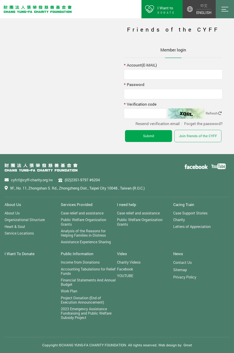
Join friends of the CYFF (198, 136)
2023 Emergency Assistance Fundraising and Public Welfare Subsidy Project (86, 313)
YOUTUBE (125, 275)
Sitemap (180, 269)
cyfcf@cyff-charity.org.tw (32, 179)
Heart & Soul (15, 226)
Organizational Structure (25, 219)
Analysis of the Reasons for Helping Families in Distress (83, 233)
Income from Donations (80, 262)
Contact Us (182, 262)
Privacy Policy (184, 277)
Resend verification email (158, 123)
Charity (179, 219)
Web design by (170, 345)
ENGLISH (203, 12)
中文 (203, 5)
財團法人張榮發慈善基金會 (37, 9)
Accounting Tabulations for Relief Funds (88, 271)
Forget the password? (203, 123)
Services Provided (77, 204)
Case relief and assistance (82, 213)
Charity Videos (129, 262)
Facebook (125, 269)
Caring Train (183, 204)
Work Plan (69, 291)
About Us (13, 204)
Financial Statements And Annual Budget (88, 282)
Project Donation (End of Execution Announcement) (82, 300)
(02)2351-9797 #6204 (82, 179)
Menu (225, 9)
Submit (148, 136)
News (178, 253)
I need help (126, 204)
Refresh (214, 113)
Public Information (77, 253)
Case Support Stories (190, 213)
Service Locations (19, 233)
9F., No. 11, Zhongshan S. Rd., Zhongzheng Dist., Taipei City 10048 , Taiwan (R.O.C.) (77, 188)
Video (122, 253)
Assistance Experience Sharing (86, 242)
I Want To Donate (20, 253)
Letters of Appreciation (192, 226)
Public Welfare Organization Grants (83, 221)
